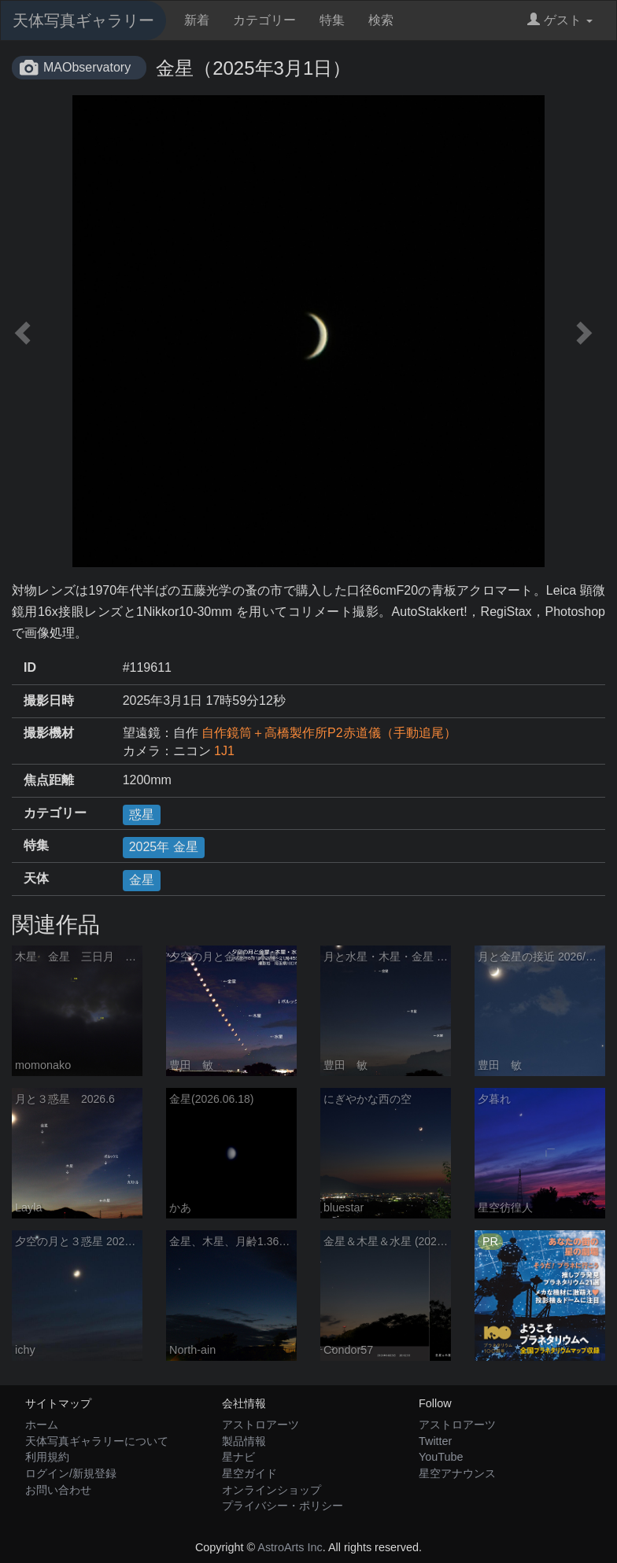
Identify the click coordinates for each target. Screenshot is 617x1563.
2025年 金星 (163, 846)
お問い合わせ (58, 1490)
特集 (332, 20)
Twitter (435, 1441)
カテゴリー (264, 20)
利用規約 (47, 1457)
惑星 (141, 814)
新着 (196, 20)
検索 (380, 20)
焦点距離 (49, 780)
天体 (36, 878)
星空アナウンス (457, 1473)
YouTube (441, 1457)
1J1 (224, 751)
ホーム (41, 1424)
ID (30, 667)
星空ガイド (249, 1473)
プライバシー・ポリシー (282, 1505)
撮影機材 (49, 732)
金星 (141, 880)
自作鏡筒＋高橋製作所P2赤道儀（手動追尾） (328, 732)
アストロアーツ (260, 1424)
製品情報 (244, 1441)
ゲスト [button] (560, 20)
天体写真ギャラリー (83, 20)
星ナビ (238, 1457)
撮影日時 (49, 700)
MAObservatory (87, 67)
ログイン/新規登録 (70, 1473)
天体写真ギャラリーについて (96, 1441)
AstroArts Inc (289, 1547)
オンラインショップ (271, 1490)
